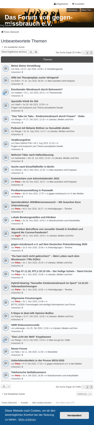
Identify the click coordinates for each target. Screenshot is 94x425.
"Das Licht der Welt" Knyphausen (31, 336)
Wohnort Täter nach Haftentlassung (32, 154)
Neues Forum (19, 348)
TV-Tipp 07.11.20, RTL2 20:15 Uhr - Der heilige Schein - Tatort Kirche (51, 271)
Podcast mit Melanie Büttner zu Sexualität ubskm (40, 128)
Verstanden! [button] (74, 415)
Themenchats (55, 93)
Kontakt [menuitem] (24, 403)
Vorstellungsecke (55, 69)
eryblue (18, 93)
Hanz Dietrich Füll (23, 143)
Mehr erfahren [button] (27, 419)
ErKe (17, 81)
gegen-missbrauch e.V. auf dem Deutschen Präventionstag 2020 (49, 244)
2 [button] (87, 52)
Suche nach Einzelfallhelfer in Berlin (32, 166)
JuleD (18, 104)
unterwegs (20, 328)
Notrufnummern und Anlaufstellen (64, 220)
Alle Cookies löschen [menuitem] (42, 403)
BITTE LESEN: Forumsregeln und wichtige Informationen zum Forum (43, 304)
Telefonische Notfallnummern (28, 372)
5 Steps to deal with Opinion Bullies (32, 313)
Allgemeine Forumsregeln (26, 298)
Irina (17, 69)
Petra (17, 182)
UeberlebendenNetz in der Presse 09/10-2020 (37, 360)
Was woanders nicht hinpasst (61, 81)
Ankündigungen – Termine (60, 209)
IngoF (18, 236)
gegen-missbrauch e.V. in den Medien (66, 193)
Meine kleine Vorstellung (25, 65)
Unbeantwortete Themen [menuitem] (73, 10)
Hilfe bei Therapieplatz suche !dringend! (35, 77)
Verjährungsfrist (20, 139)
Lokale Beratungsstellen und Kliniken (33, 217)
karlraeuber (20, 158)
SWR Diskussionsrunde (25, 325)
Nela (17, 352)
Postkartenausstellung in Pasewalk (32, 190)
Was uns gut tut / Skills (59, 340)
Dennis (18, 170)
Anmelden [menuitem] (78, 4)
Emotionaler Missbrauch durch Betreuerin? (37, 89)
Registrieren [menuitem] (61, 4)
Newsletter (53, 352)
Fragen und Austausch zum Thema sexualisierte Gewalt (37, 107)
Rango (18, 119)
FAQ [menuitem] (2, 25)
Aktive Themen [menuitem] (87, 10)
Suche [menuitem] (8, 25)
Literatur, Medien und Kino (61, 119)
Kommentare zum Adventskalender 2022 (35, 178)
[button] (91, 53)
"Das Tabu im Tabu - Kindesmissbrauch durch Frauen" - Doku (48, 116)
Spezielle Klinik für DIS (24, 101)
